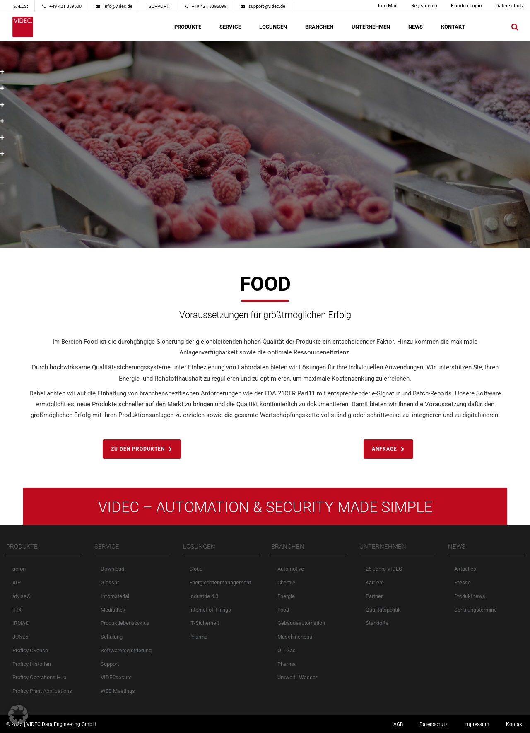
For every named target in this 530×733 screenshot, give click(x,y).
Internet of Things (210, 610)
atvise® (21, 596)
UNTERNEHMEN (371, 27)
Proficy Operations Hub (39, 677)
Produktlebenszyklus (125, 623)
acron (19, 569)
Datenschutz (510, 6)
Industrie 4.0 (203, 596)
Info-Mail (388, 6)
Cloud (195, 569)
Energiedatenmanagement (220, 582)
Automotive (290, 569)
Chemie (286, 582)
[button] (18, 715)
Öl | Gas (286, 650)
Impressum (476, 724)
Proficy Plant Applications (42, 691)
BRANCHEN (319, 27)
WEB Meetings (118, 691)
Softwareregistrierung (126, 650)
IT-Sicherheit (204, 623)
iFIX (17, 610)
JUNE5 (20, 637)
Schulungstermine (475, 610)
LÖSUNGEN (273, 27)
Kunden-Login (466, 6)
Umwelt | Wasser (297, 677)
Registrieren (424, 6)
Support (110, 664)
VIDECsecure (116, 677)
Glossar (110, 582)
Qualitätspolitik (383, 610)
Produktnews (469, 596)
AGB (398, 724)
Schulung (112, 637)
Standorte (377, 623)
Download (112, 569)
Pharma (198, 637)
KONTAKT (453, 27)
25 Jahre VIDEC (384, 569)
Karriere (375, 582)
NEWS (415, 27)
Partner (374, 596)
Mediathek (113, 610)
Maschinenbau (294, 637)
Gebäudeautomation (301, 623)
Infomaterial (115, 596)
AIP (16, 582)
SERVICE (230, 27)
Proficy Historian (31, 664)
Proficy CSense (30, 650)
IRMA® (20, 623)
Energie (286, 596)
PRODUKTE (187, 27)
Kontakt (515, 724)
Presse (462, 582)
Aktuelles (465, 569)
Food (283, 610)
